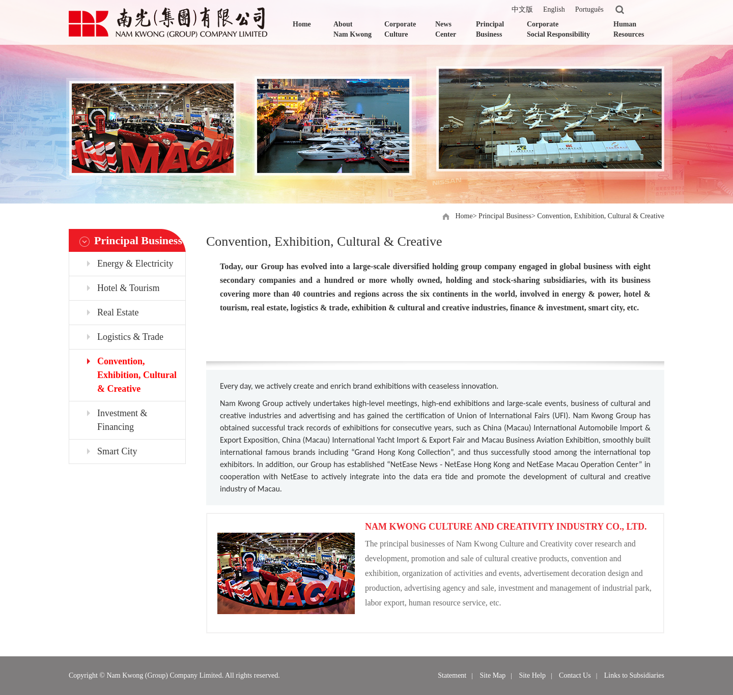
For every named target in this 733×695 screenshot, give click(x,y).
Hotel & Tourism (128, 288)
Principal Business (490, 29)
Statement (452, 675)
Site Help (532, 675)
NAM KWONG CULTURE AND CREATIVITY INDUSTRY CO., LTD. (505, 527)
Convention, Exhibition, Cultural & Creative (600, 216)
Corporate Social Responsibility (558, 29)
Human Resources (628, 29)
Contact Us (575, 675)
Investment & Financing (122, 420)
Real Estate (117, 312)
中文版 (522, 9)
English (554, 9)
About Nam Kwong (352, 29)
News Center (445, 29)
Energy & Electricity (135, 263)
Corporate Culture (400, 29)
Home (302, 24)
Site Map (492, 675)
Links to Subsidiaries (634, 675)
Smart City (117, 451)
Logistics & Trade (130, 337)
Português (589, 9)
